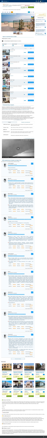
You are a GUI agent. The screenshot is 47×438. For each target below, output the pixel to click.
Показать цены (30, 52)
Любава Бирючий (40, 372)
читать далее (43, 19)
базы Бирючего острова (25, 109)
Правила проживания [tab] (25, 122)
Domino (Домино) (6, 389)
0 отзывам (38, 392)
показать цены (29, 45)
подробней (11, 51)
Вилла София (8, 109)
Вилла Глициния (28, 389)
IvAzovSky (4, 372)
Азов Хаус (12, 109)
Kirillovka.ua (23, 436)
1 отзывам (4, 374)
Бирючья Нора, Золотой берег (18, 389)
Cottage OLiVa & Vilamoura (40, 389)
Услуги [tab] (9, 122)
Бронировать (9, 378)
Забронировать (31, 7)
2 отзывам (16, 374)
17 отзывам (5, 392)
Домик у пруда (28, 372)
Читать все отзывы (40, 34)
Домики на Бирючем (18, 372)
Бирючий (4, 109)
